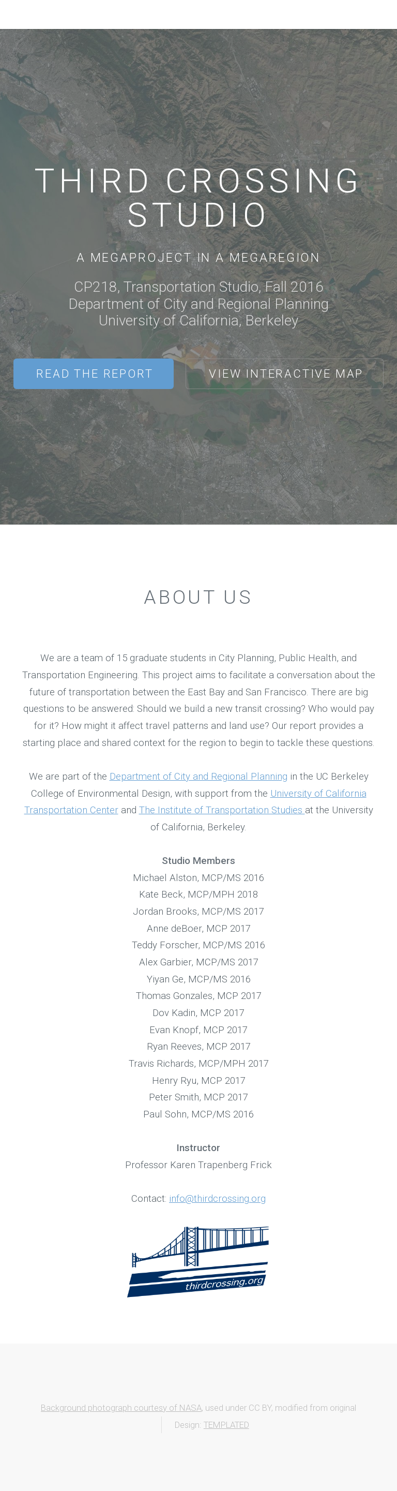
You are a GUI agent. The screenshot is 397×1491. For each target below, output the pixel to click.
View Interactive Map (286, 373)
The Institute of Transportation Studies (222, 810)
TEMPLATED (226, 1425)
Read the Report (94, 373)
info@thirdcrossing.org (217, 1198)
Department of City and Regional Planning (198, 776)
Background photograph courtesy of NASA (121, 1408)
